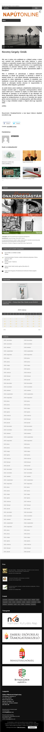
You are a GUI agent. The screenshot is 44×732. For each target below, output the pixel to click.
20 (16, 323)
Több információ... (21, 727)
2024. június (7, 404)
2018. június (27, 447)
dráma (25, 599)
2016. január (27, 551)
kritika (14, 602)
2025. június (7, 361)
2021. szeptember (8, 523)
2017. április (27, 498)
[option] (22, 294)
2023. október (7, 433)
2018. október (27, 433)
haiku (38, 599)
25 (4, 326)
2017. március (27, 501)
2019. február (27, 419)
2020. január (27, 379)
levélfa (23, 602)
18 (4, 323)
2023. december (8, 426)
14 (22, 321)
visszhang (27, 604)
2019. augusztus (28, 397)
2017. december (28, 469)
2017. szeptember (28, 480)
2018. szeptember (28, 437)
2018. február (27, 462)
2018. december (28, 426)
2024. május (7, 408)
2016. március (27, 544)
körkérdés (19, 602)
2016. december (28, 512)
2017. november (28, 472)
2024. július (6, 401)
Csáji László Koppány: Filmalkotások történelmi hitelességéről (20, 271)
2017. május (27, 494)
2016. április (27, 541)
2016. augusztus (28, 526)
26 (10, 326)
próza (14, 126)
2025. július (6, 358)
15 (27, 321)
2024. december (8, 383)
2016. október (27, 519)
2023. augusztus (8, 440)
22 (27, 323)
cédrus (21, 599)
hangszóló (5, 602)
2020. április (27, 369)
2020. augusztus (28, 354)
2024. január (7, 422)
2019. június (27, 404)
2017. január (27, 508)
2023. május (7, 451)
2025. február (7, 376)
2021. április (7, 541)
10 (39, 319)
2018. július (27, 444)
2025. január (7, 379)
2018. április (27, 455)
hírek (10, 602)
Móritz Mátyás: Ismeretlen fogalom (10, 178)
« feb (4, 329)
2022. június (7, 490)
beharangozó (11, 599)
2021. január (7, 551)
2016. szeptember (28, 523)
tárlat (15, 604)
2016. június (27, 533)
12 (10, 321)
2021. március (7, 544)
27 (16, 326)
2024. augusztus (8, 397)
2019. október (27, 390)
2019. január (27, 422)
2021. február (7, 548)
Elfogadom (32, 727)
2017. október (27, 476)
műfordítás (34, 602)
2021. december (8, 512)
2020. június (27, 361)
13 (16, 321)
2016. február (27, 548)
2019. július (27, 401)
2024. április (7, 412)
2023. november (8, 429)
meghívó (28, 602)
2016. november (28, 515)
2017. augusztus (28, 483)
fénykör (33, 599)
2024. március (7, 415)
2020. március (27, 372)
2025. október (7, 347)
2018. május (27, 451)
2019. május (27, 408)
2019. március (27, 415)
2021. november (8, 515)
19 (10, 323)
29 (27, 326)
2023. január (7, 465)
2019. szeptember (28, 394)
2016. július (27, 530)
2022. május (7, 494)
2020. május (27, 365)
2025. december (8, 340)
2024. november (8, 386)
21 (22, 323)
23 (33, 323)
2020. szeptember (28, 351)
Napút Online (14, 136)
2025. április (7, 369)
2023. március (7, 458)
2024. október (7, 390)
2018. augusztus (28, 440)
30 (33, 326)
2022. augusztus (8, 483)
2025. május (7, 365)
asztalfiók (10, 126)
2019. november (28, 386)
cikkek (17, 599)
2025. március (7, 372)
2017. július (27, 487)
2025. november (8, 344)
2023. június (7, 447)
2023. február (7, 462)
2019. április (27, 412)
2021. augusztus (8, 526)
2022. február (7, 505)
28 (22, 326)
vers (19, 604)
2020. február (27, 376)
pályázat (5, 604)
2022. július (6, 487)
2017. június (27, 490)
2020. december (28, 340)
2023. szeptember (8, 437)
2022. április (7, 498)
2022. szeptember (8, 480)
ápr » (39, 329)
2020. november (28, 344)
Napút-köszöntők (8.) (28, 162)
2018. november (28, 429)
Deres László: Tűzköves (11, 262)
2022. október (7, 476)
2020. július (27, 358)
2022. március (7, 501)
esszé (29, 599)
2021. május (7, 537)
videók (22, 604)
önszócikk (33, 604)
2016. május (27, 537)
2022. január (7, 508)
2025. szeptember (8, 351)
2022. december (8, 469)
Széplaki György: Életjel (29, 178)
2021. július (6, 530)
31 (39, 326)
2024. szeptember (8, 394)
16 (33, 321)
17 (39, 321)
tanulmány (10, 604)
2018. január (27, 465)
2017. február (27, 505)
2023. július (6, 444)
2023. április (7, 455)
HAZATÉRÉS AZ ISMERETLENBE (13, 253)
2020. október (27, 347)
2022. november (8, 472)
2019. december (28, 383)
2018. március (27, 458)
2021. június (7, 533)
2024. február (7, 419)
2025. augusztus (8, 354)
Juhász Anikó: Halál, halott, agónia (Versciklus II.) (17, 266)
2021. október (7, 519)
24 (39, 323)
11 (4, 321)
